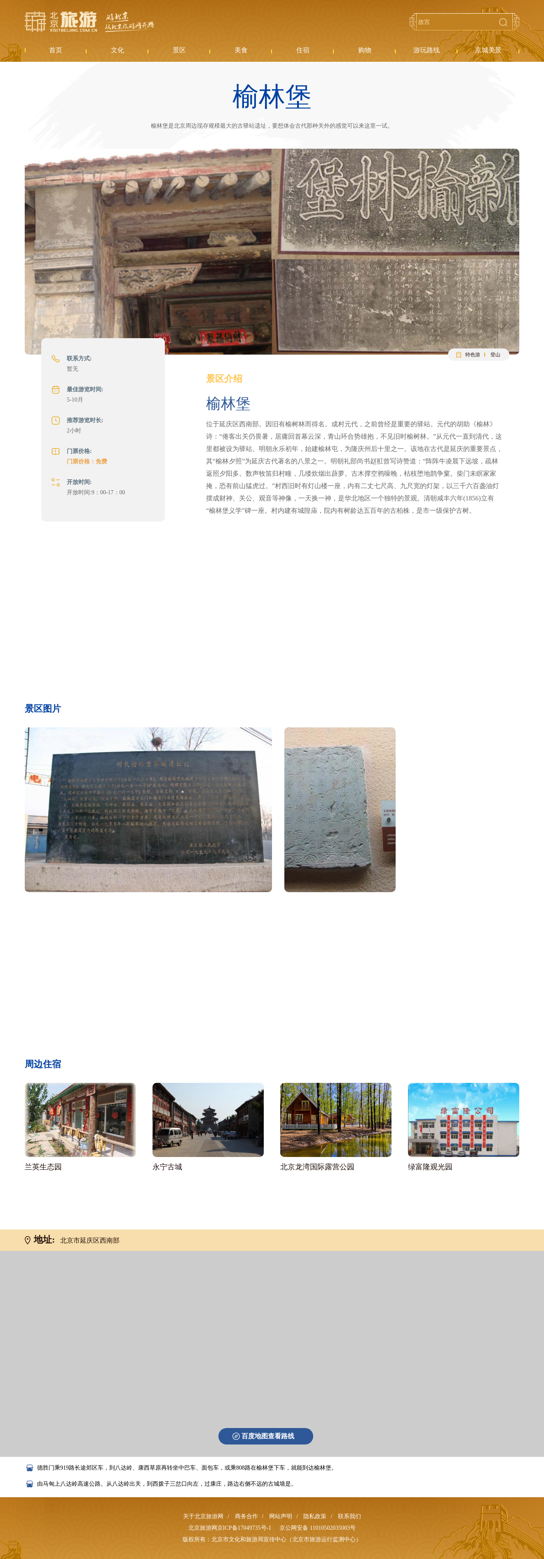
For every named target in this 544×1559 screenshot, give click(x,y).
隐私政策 (314, 1516)
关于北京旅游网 (203, 1516)
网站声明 (280, 1516)
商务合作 (246, 1516)
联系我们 (349, 1516)
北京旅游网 (89, 22)
